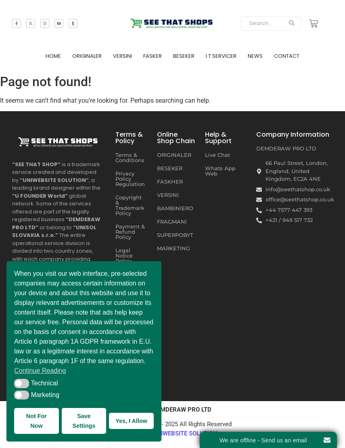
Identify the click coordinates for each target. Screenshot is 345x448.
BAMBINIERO (175, 208)
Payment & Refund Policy (130, 231)
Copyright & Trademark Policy (129, 205)
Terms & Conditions (129, 157)
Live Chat (217, 155)
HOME (53, 56)
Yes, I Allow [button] (131, 421)
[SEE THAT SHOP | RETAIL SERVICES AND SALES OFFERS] (172, 22)
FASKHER (170, 181)
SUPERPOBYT (175, 235)
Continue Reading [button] (40, 370)
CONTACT (286, 56)
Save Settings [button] (84, 421)
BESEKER (183, 56)
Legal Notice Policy (124, 255)
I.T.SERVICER (221, 56)
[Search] (262, 23)
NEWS (255, 56)
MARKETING (173, 248)
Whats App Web (220, 171)
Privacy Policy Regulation (130, 178)
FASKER (152, 56)
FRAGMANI (172, 221)
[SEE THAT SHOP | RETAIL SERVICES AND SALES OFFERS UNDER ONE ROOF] (58, 140)
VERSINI (122, 56)
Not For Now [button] (36, 421)
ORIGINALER (87, 56)
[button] (21, 383)
